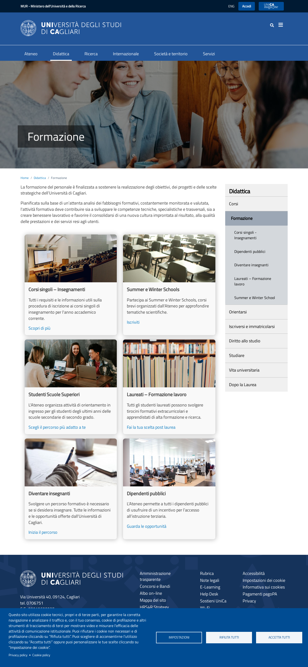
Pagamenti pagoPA (260, 594)
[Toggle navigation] (282, 25)
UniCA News (271, 6)
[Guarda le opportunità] (169, 489)
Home (25, 177)
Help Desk (209, 594)
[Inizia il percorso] (71, 489)
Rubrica (207, 573)
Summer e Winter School (254, 297)
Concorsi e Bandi (155, 586)
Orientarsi (238, 312)
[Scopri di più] (71, 284)
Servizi (209, 53)
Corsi (233, 203)
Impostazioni (179, 637)
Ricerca (91, 53)
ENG (231, 6)
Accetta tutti (279, 637)
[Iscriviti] (169, 284)
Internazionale (126, 53)
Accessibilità (254, 573)
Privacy (249, 601)
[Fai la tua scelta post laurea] (169, 386)
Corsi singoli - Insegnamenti (245, 235)
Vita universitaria (244, 370)
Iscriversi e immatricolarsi (252, 326)
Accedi (246, 6)
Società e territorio (171, 53)
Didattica (61, 53)
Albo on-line (151, 593)
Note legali (209, 580)
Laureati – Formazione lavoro (252, 281)
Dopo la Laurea (242, 384)
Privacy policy (18, 655)
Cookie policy (41, 655)
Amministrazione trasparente (155, 576)
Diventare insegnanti (251, 265)
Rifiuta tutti (229, 637)
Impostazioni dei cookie (264, 580)
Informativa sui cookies (264, 587)
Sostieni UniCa (213, 601)
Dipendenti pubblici (249, 251)
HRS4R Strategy (154, 607)
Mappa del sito (153, 600)
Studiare (236, 355)
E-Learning (210, 587)
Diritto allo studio (244, 341)
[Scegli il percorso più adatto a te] (71, 386)
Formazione (241, 218)
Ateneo (31, 53)
